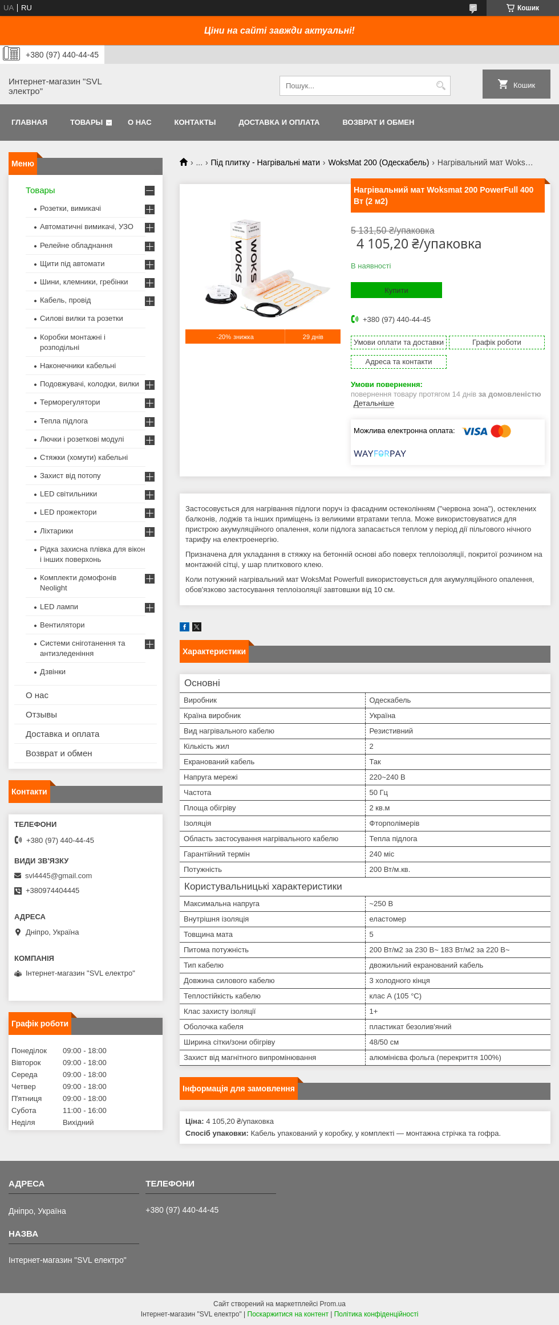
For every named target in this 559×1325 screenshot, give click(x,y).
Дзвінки (53, 671)
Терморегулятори (70, 402)
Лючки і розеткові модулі (82, 439)
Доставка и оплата (278, 122)
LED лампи (59, 606)
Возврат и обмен (378, 122)
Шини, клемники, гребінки (84, 282)
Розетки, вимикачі (70, 208)
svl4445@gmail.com (58, 875)
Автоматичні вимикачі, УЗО (86, 226)
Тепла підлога (64, 421)
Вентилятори (62, 625)
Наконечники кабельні (78, 365)
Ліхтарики (56, 531)
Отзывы (41, 714)
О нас (140, 122)
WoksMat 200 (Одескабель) (378, 162)
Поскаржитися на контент (288, 1314)
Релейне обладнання (76, 245)
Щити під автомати (72, 263)
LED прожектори (68, 512)
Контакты (195, 122)
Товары (86, 122)
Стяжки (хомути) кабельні (84, 457)
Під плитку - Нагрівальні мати (265, 162)
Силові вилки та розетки (81, 318)
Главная (29, 122)
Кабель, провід (65, 300)
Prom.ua (333, 1304)
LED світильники (68, 494)
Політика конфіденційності (376, 1314)
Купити (396, 290)
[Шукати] (441, 86)
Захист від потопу (70, 475)
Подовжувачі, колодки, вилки (89, 384)
